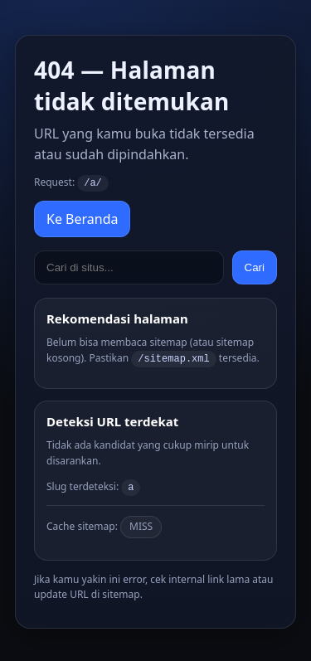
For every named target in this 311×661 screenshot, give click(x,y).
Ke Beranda (82, 218)
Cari (255, 266)
